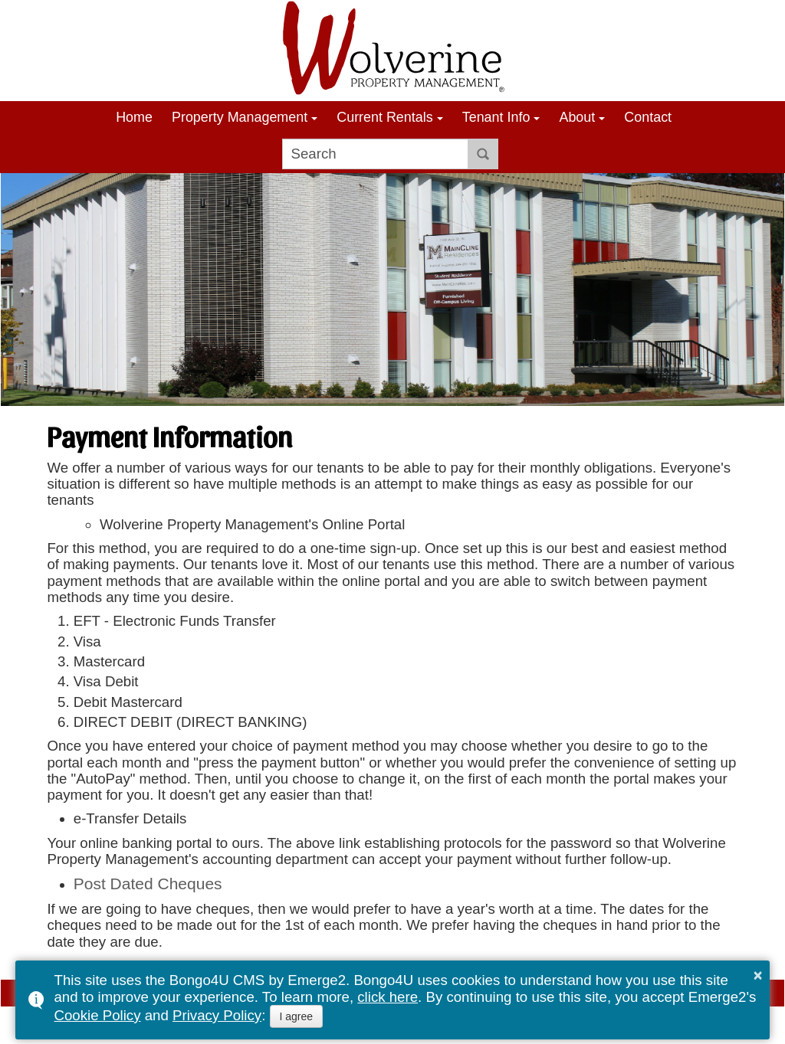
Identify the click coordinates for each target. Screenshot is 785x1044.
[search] (375, 154)
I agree (297, 1016)
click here (387, 997)
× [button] (758, 975)
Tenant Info (496, 117)
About (577, 117)
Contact (648, 117)
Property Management (239, 117)
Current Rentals (384, 117)
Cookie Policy (97, 1015)
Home (134, 117)
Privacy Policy (216, 1015)
